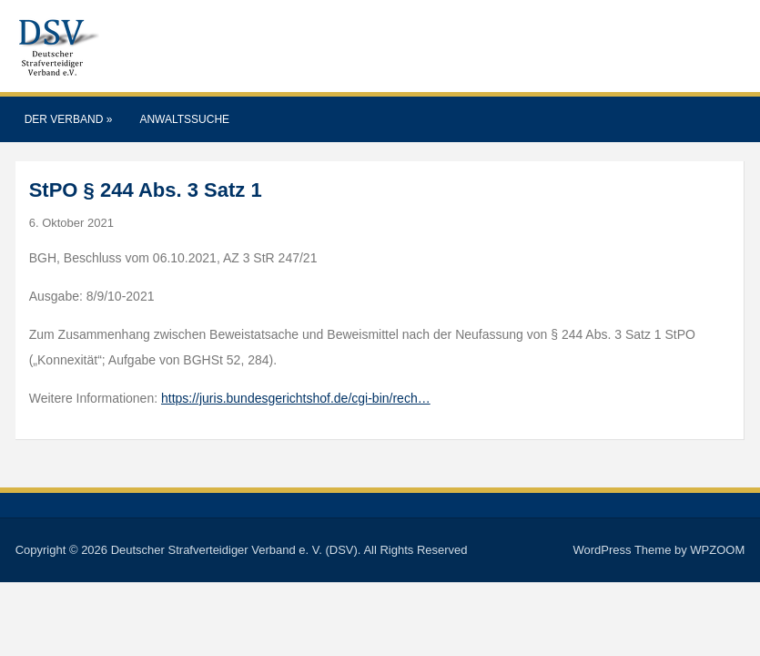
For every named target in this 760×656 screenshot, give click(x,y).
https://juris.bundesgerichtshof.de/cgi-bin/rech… (296, 398)
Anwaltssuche (184, 119)
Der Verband (69, 119)
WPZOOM (717, 550)
